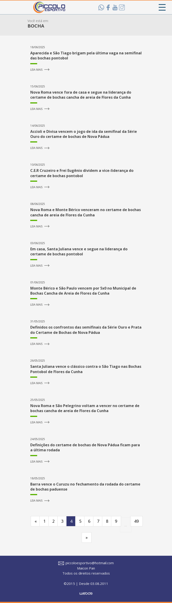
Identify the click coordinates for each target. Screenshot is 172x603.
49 (136, 521)
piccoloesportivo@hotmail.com (86, 563)
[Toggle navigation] (162, 7)
